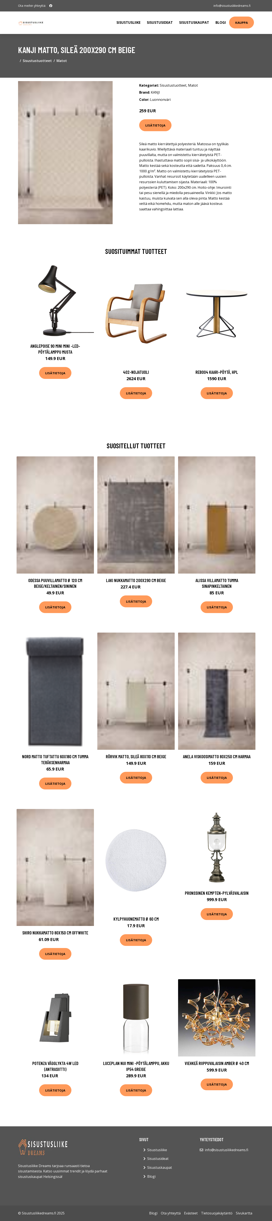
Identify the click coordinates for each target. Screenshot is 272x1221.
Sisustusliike (128, 22)
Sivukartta (244, 1213)
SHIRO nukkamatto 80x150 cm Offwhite (55, 932)
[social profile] (51, 6)
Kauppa (241, 22)
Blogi (220, 22)
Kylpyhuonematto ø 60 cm (136, 918)
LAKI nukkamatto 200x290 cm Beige (136, 580)
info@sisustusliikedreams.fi (232, 6)
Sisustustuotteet (37, 60)
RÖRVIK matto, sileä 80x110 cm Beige (136, 756)
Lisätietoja (155, 125)
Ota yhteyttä (171, 1213)
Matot (62, 60)
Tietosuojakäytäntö (216, 1213)
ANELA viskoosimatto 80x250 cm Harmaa (217, 756)
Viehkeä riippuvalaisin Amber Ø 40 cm (217, 1063)
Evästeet (191, 1213)
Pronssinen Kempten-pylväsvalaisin (217, 893)
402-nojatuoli (136, 372)
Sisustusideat (160, 22)
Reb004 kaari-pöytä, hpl (217, 372)
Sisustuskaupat (194, 22)
